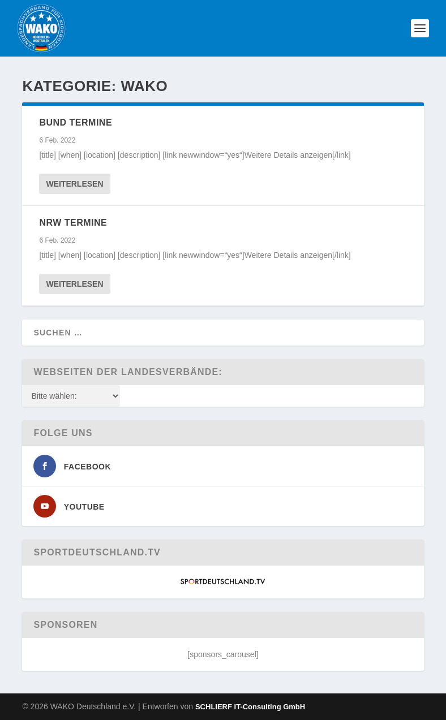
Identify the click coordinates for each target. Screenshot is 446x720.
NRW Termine (73, 222)
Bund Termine (75, 122)
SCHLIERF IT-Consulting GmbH (250, 706)
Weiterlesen (74, 183)
